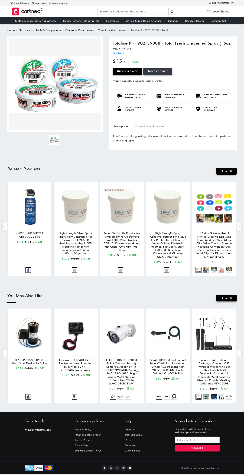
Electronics (112, 20)
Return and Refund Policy (88, 435)
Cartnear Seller (132, 451)
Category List (220, 20)
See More (226, 171)
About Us (130, 430)
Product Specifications (149, 126)
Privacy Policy (82, 446)
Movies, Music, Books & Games (143, 20)
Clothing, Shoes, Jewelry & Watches (35, 20)
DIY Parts (118, 53)
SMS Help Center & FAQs (88, 451)
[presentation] (5, 226)
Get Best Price (158, 71)
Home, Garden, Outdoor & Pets (81, 20)
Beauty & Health (194, 20)
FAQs (128, 441)
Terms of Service (83, 441)
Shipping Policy (83, 430)
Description (120, 126)
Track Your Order (133, 435)
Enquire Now (127, 71)
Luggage (173, 20)
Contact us (130, 446)
